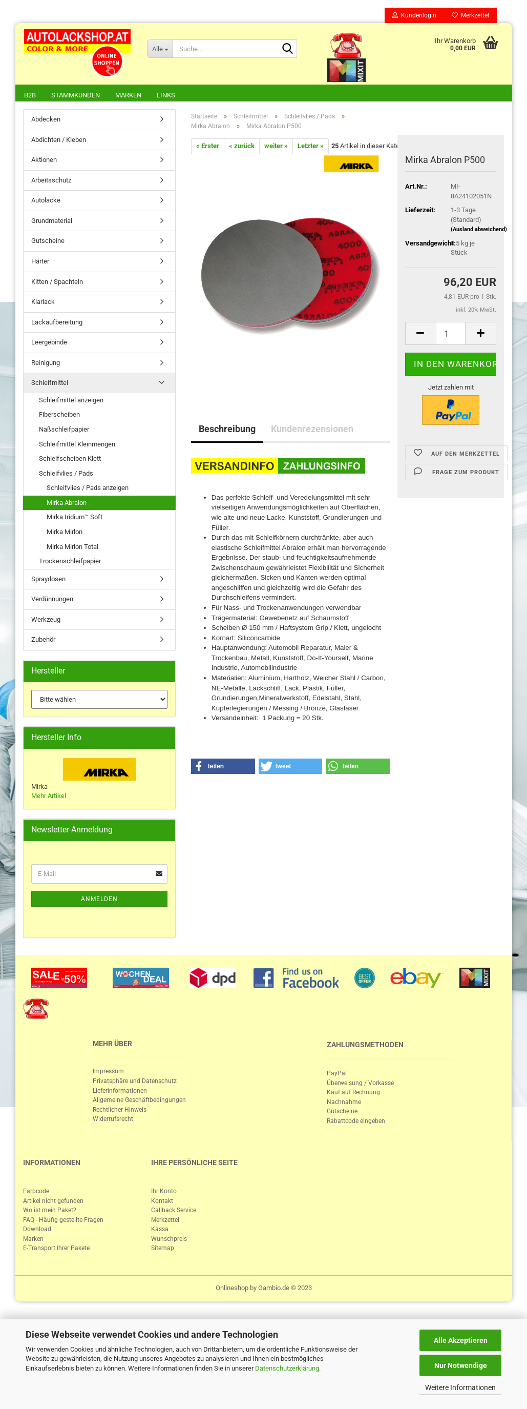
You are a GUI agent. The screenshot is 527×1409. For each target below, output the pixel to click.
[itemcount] (451, 334)
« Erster (207, 147)
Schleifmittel (49, 383)
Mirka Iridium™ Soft (74, 518)
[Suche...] (160, 48)
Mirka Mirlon (64, 533)
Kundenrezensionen (312, 429)
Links (166, 95)
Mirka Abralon (67, 503)
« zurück (242, 147)
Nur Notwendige (460, 1365)
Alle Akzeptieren (461, 1340)
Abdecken (45, 120)
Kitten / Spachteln (57, 283)
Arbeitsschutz (51, 181)
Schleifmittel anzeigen (71, 401)
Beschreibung (227, 429)
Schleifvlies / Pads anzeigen (88, 489)
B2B (30, 95)
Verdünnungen (52, 600)
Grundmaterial (51, 222)
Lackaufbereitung (56, 323)
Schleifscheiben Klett (70, 459)
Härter (40, 262)
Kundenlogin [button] (414, 15)
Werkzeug (45, 620)
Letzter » (311, 147)
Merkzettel (470, 15)
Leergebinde (49, 343)
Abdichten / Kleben (58, 141)
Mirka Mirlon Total (72, 548)
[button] (223, 767)
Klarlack (43, 303)
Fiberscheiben (59, 415)
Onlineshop (232, 1289)
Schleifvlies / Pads (66, 474)
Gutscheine (48, 242)
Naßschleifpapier (64, 430)
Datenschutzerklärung (287, 1368)
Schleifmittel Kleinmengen (77, 445)
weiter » (276, 147)
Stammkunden (75, 95)
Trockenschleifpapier (70, 562)
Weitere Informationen (460, 1387)
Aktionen (44, 161)
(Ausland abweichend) (479, 230)
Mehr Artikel (48, 797)
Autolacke (45, 201)
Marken (128, 95)
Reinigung (45, 363)
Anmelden (99, 900)
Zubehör (43, 640)
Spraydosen (48, 580)
